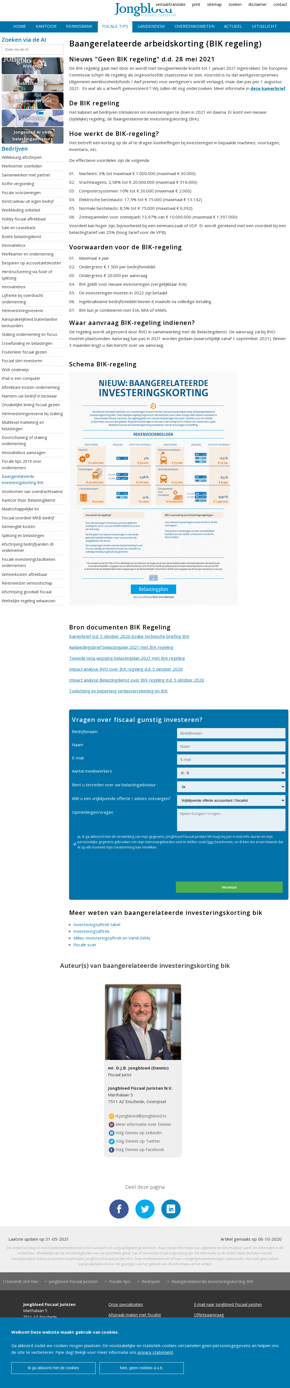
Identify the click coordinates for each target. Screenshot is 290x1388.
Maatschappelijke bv (20, 509)
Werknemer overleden (22, 166)
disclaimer (257, 4)
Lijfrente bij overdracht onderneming (22, 298)
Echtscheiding (32, 83)
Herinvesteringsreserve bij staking (32, 413)
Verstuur (229, 887)
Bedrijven (151, 1282)
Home (19, 26)
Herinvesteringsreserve (22, 310)
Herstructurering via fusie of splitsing (27, 274)
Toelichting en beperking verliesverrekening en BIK (118, 691)
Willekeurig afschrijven (22, 157)
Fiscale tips (115, 26)
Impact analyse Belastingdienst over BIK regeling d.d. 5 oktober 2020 (136, 680)
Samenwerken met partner (26, 175)
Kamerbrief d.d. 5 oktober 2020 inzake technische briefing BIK (129, 636)
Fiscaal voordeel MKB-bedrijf (28, 517)
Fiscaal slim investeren (22, 360)
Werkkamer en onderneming (27, 254)
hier (210, 842)
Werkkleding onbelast (21, 210)
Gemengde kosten (18, 526)
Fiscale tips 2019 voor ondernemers (21, 464)
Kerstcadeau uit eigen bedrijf (28, 201)
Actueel (233, 26)
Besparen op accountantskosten (31, 263)
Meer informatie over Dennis (140, 1124)
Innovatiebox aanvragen (24, 452)
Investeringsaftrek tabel (96, 924)
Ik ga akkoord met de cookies (53, 1368)
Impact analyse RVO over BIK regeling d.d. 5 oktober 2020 (126, 669)
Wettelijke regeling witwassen (28, 600)
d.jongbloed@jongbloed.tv (137, 1116)
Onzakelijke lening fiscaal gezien (31, 404)
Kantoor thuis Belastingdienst (28, 500)
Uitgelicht (264, 26)
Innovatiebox (13, 245)
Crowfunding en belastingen (27, 343)
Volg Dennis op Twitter (134, 1141)
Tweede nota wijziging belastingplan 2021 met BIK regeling (127, 658)
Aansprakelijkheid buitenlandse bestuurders (29, 322)
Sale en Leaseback (18, 227)
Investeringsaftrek (91, 931)
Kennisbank (79, 26)
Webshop (33, 66)
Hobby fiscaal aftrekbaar (24, 219)
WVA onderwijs (15, 369)
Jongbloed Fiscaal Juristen (73, 1282)
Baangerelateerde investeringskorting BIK (23, 479)
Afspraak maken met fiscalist (134, 1315)
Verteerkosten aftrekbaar (24, 574)
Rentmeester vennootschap (27, 583)
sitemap (214, 4)
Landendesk (151, 26)
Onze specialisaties (125, 1305)
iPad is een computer (21, 378)
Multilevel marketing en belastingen (23, 425)
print (196, 4)
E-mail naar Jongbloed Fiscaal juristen (228, 1305)
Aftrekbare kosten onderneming (31, 387)
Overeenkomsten (194, 26)
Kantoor (46, 26)
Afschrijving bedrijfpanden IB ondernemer (28, 547)
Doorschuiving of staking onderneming (24, 440)
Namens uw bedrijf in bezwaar (29, 396)
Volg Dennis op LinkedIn (135, 1133)
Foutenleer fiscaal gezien (24, 352)
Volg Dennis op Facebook (136, 1150)
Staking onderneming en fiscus (29, 334)
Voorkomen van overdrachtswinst (32, 491)
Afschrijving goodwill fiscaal (26, 591)
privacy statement (155, 1352)
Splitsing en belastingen (23, 535)
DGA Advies (33, 118)
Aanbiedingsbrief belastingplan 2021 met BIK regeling (121, 647)
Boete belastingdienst (21, 236)
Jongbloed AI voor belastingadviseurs (32, 135)
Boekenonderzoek (32, 100)
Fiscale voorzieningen (21, 192)
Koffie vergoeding (18, 183)
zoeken (235, 4)
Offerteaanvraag (209, 1315)
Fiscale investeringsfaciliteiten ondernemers (28, 562)
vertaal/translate (170, 4)
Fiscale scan (84, 944)
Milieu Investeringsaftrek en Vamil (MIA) (111, 938)
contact (280, 4)
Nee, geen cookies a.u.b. (142, 1368)
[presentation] (221, 868)
